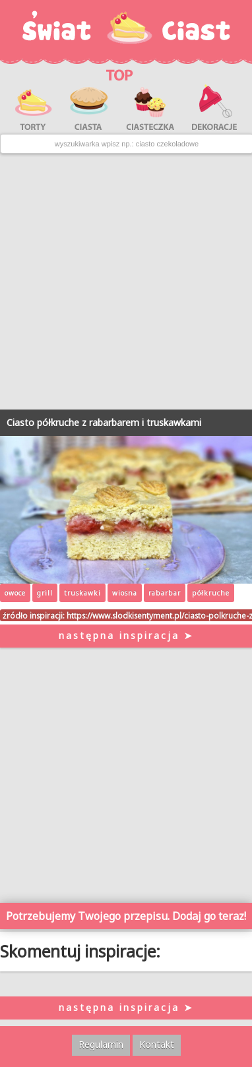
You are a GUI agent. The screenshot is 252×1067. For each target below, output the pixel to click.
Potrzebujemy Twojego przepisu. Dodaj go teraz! (126, 916)
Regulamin (101, 1044)
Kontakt (156, 1044)
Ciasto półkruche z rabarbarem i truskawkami (104, 422)
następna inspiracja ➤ (126, 635)
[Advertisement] (126, 281)
